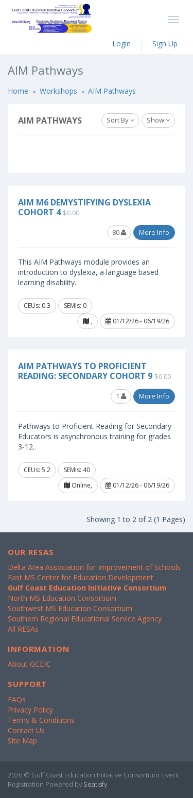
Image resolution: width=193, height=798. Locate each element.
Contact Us (26, 730)
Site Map (22, 740)
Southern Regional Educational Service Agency (85, 618)
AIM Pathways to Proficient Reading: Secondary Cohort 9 (85, 370)
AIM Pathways (112, 91)
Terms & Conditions (41, 720)
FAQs (17, 699)
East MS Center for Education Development (80, 577)
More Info (154, 232)
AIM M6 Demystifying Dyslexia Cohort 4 (84, 207)
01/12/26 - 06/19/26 (137, 321)
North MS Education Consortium (62, 598)
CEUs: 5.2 (37, 469)
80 (119, 232)
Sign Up (165, 43)
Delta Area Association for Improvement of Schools (94, 567)
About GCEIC (29, 664)
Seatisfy (95, 784)
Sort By (120, 120)
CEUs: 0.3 (37, 305)
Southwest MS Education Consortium (70, 608)
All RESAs (23, 629)
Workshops (58, 91)
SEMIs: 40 (77, 469)
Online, (78, 485)
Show (158, 120)
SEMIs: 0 (75, 305)
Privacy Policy (30, 710)
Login (121, 43)
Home (18, 91)
